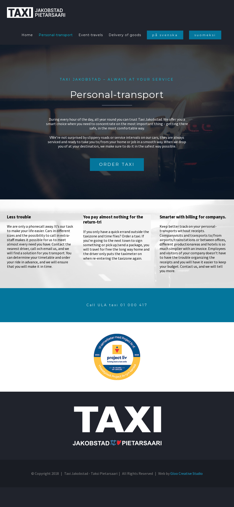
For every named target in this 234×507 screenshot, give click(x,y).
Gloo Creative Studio (186, 473)
